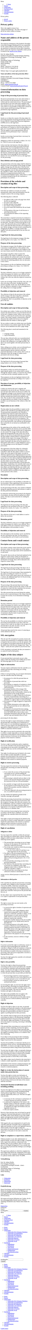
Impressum (7, 1183)
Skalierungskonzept (13, 1249)
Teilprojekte (7, 1178)
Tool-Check (11, 1247)
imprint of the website (16, 51)
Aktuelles (6, 1253)
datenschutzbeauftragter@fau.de (19, 86)
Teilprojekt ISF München (14, 1235)
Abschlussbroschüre (13, 1252)
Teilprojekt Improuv (13, 1238)
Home (5, 1227)
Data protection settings (7, 34)
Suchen (3, 1261)
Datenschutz (7, 1181)
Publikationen (11, 1250)
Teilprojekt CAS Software (15, 1236)
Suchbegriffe (4, 1210)
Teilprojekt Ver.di (12, 1241)
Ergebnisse (7, 1179)
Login (2, 1328)
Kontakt (6, 1256)
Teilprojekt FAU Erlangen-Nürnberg (17, 1232)
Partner (6, 1229)
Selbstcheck (11, 1246)
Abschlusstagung (8, 1255)
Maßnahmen (11, 1244)
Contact (6, 1328)
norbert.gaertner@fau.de (11, 84)
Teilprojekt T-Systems (14, 1239)
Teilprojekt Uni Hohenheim (15, 1233)
